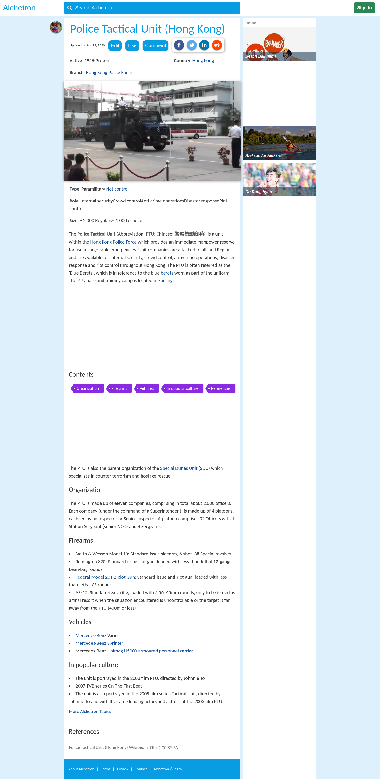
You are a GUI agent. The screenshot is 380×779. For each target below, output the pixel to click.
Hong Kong (203, 60)
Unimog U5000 (122, 651)
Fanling (165, 280)
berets (167, 273)
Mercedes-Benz (90, 635)
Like (132, 45)
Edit (115, 45)
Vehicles (147, 388)
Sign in (364, 7)
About (81, 769)
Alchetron (19, 7)
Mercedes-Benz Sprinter (99, 643)
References (220, 388)
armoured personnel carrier (165, 651)
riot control (117, 189)
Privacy (122, 769)
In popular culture (182, 388)
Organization (88, 388)
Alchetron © (168, 769)
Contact (141, 769)
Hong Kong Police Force (109, 72)
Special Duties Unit (179, 468)
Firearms (119, 388)
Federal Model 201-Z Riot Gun (105, 577)
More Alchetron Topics (90, 711)
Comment (155, 45)
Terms (105, 769)
